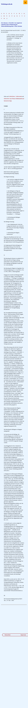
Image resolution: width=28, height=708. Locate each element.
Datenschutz (7, 634)
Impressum (23, 634)
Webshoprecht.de (6, 4)
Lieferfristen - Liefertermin (15, 96)
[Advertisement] (13, 79)
